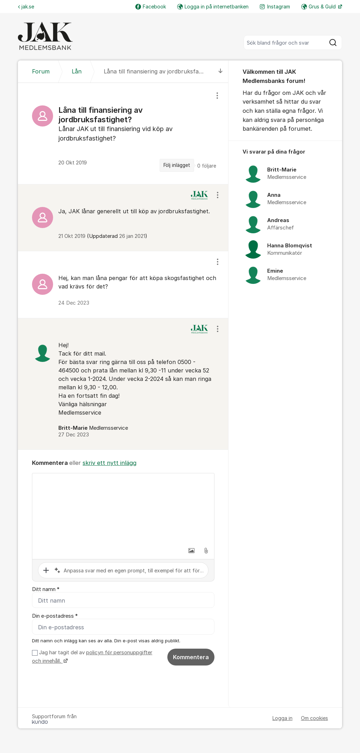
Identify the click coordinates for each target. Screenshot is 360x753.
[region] (123, 133)
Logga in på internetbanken (213, 6)
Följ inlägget (176, 165)
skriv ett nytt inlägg (109, 462)
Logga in (282, 718)
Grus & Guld (319, 6)
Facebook (150, 6)
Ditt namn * (45, 589)
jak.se (26, 6)
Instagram (275, 6)
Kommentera (191, 657)
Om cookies (314, 718)
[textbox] (123, 508)
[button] (191, 551)
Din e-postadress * (55, 616)
